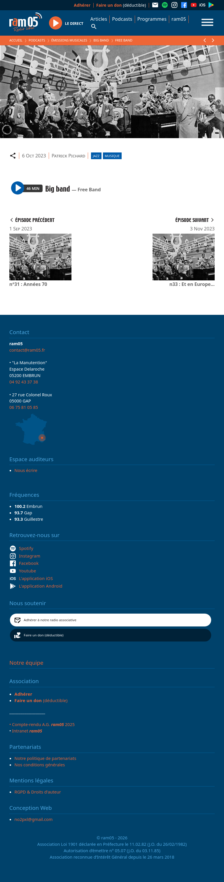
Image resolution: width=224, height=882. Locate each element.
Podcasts (122, 19)
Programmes (152, 19)
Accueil (15, 40)
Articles (98, 19)
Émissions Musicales (69, 40)
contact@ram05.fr (27, 350)
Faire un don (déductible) (44, 635)
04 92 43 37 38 (23, 382)
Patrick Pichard (68, 155)
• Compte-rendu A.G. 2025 (42, 724)
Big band (101, 40)
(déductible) (121, 5)
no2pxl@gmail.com (34, 819)
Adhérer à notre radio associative (50, 620)
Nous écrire (26, 470)
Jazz (96, 156)
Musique (112, 156)
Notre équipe (26, 662)
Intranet (27, 731)
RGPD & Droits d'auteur (38, 792)
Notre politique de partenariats (45, 758)
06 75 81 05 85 (23, 407)
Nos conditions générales (40, 765)
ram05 (179, 19)
